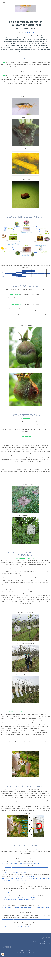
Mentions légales (25, 950)
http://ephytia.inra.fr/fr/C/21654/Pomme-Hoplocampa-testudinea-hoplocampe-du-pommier (25, 907)
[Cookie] (2, 954)
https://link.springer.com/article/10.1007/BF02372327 (15, 926)
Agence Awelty (32, 952)
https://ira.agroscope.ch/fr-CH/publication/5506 (14, 872)
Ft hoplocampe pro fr (33, 849)
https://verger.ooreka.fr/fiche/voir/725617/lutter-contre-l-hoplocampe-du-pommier (23, 863)
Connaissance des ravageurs (31, 32)
